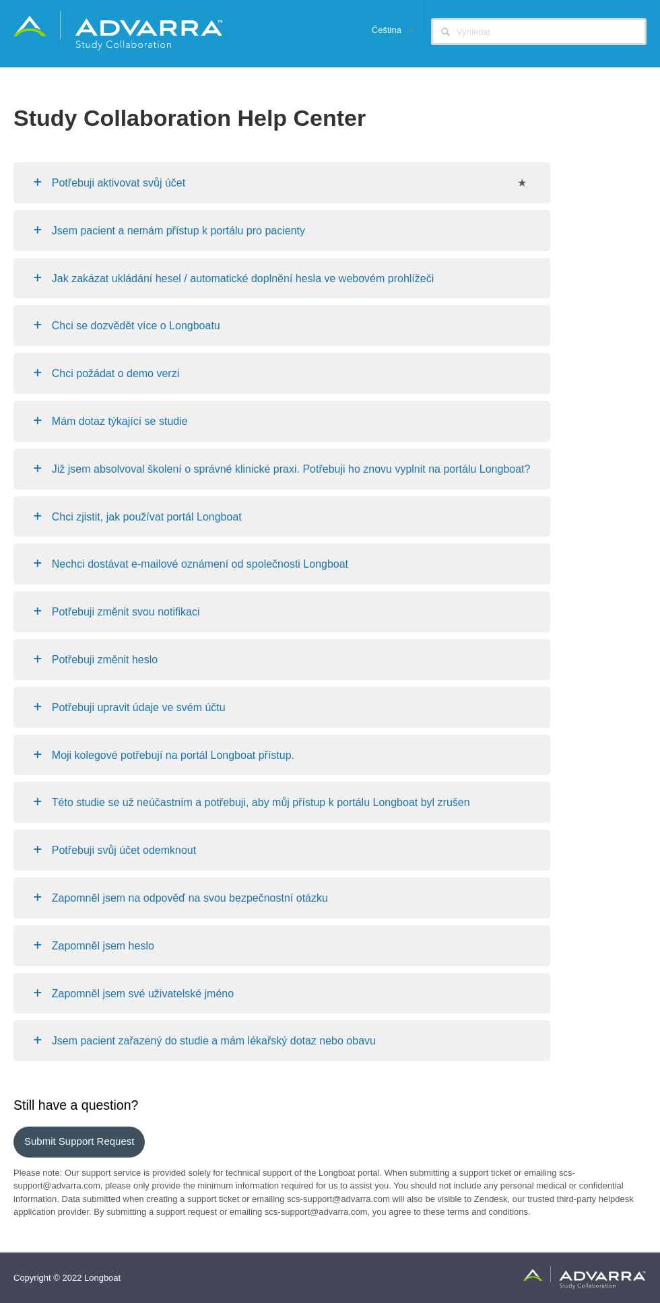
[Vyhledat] (539, 31)
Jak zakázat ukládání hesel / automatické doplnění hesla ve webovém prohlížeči (243, 278)
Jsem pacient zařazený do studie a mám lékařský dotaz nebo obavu (214, 1040)
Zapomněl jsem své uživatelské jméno (143, 993)
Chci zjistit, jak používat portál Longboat (147, 517)
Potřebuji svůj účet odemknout (124, 850)
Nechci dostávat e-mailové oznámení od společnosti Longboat (200, 564)
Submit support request (79, 1141)
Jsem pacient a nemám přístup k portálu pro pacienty (178, 230)
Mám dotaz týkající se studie (120, 421)
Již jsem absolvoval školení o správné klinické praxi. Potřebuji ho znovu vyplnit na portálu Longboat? (291, 469)
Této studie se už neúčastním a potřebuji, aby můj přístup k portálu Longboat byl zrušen (261, 802)
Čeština (388, 30)
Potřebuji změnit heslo (105, 659)
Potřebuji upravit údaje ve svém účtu (139, 707)
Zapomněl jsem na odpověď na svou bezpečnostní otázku (190, 898)
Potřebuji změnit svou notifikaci (126, 611)
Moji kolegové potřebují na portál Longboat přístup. (173, 755)
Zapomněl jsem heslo (103, 945)
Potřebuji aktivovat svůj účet (118, 183)
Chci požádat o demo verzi (115, 373)
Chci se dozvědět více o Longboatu (136, 325)
